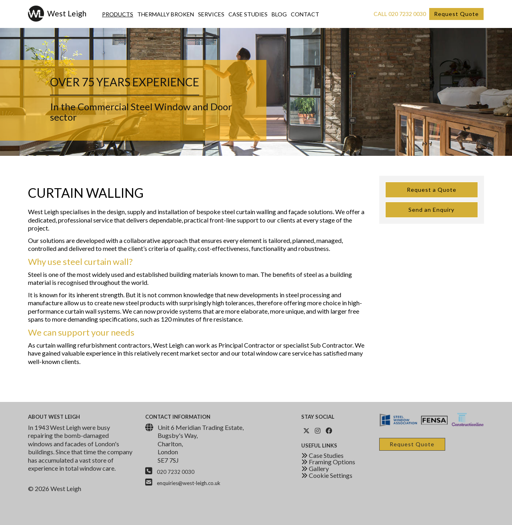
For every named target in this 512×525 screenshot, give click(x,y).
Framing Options (328, 461)
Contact (305, 14)
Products (117, 14)
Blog (279, 14)
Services (211, 14)
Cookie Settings (326, 475)
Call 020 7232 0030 (400, 13)
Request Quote (456, 13)
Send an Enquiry (431, 209)
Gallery (315, 468)
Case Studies (248, 14)
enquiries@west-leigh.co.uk (188, 483)
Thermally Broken (165, 14)
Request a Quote (431, 189)
